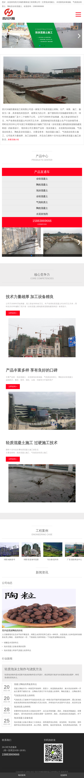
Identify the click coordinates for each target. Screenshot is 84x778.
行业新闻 (7, 658)
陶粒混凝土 (42, 184)
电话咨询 (20, 775)
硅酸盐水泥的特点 (11, 642)
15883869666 (42, 221)
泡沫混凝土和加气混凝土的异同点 (17, 650)
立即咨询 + (12, 313)
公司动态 (7, 582)
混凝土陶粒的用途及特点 (25, 684)
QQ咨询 (63, 775)
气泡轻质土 (42, 202)
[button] (77, 14)
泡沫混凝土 (42, 190)
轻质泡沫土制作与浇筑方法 (23, 669)
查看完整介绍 (13, 139)
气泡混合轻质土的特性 (24, 695)
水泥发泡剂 (42, 214)
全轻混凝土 (42, 179)
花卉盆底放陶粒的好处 (12, 630)
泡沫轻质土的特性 (22, 707)
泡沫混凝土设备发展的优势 (15, 646)
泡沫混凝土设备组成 (23, 718)
